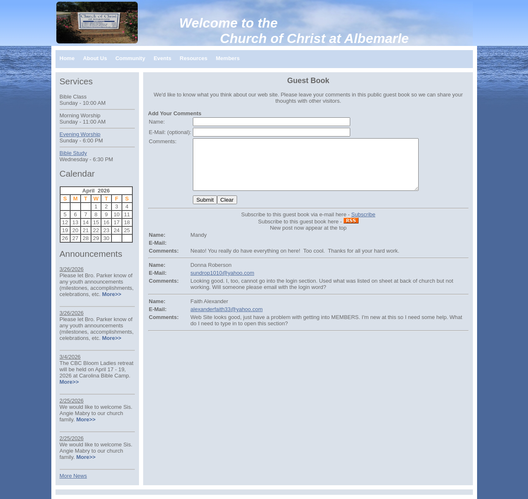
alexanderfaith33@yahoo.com (226, 319)
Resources (193, 58)
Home (67, 58)
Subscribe (363, 224)
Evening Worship (80, 134)
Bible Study (73, 153)
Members (228, 58)
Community (130, 58)
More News (73, 476)
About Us (95, 58)
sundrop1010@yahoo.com (222, 283)
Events (163, 58)
